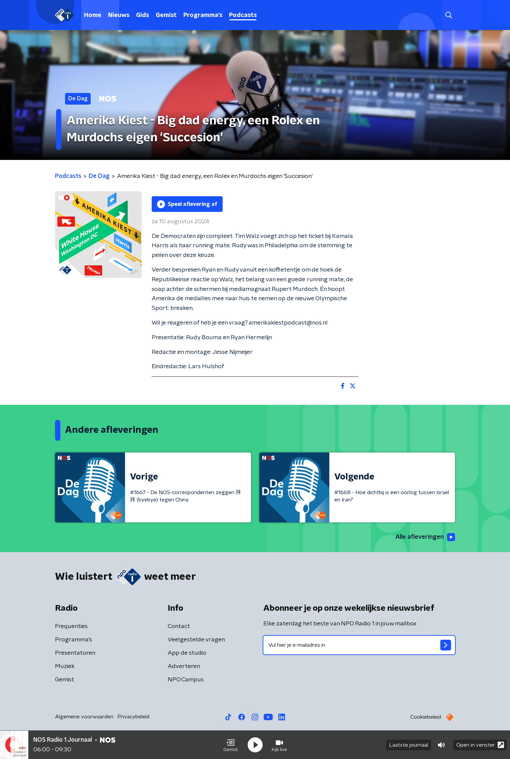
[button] (230, 745)
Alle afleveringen (425, 537)
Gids (142, 15)
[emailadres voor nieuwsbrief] (359, 645)
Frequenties (71, 626)
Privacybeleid (133, 716)
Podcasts (243, 15)
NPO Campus (186, 680)
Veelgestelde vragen (196, 640)
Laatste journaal (408, 745)
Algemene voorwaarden (84, 716)
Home (92, 15)
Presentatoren (75, 653)
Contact (179, 626)
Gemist (166, 15)
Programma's (202, 15)
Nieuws (118, 15)
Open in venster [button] (480, 745)
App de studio (187, 653)
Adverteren (184, 666)
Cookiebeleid (425, 717)
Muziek (65, 666)
